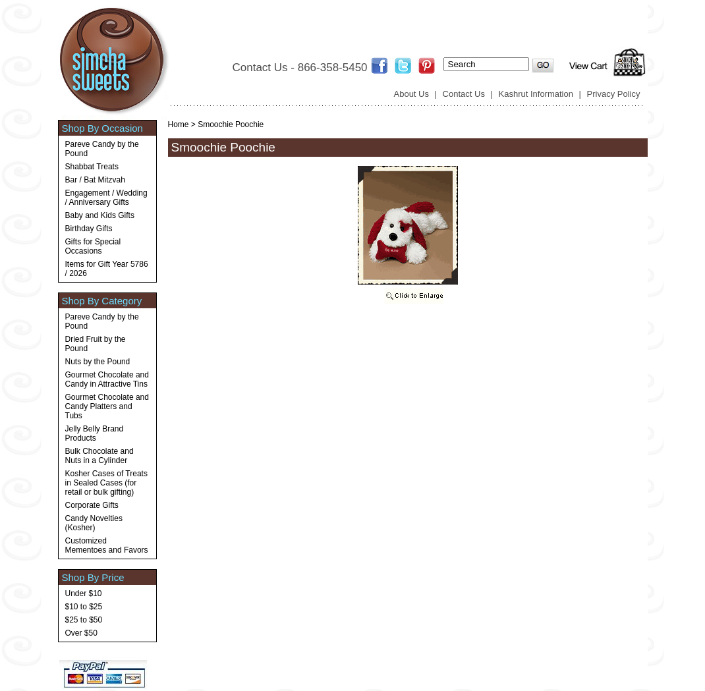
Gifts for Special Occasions (93, 246)
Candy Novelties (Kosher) (94, 523)
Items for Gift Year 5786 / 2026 (106, 269)
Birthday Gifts (89, 228)
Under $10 (83, 593)
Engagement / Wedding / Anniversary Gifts (106, 197)
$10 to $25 (84, 606)
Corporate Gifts (92, 505)
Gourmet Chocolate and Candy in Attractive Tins (107, 379)
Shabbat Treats (92, 166)
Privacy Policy (613, 94)
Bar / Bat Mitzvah (95, 179)
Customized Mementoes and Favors (106, 545)
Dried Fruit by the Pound (95, 344)
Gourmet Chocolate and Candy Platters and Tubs (107, 406)
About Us (411, 94)
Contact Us (464, 94)
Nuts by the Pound (97, 361)
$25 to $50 (84, 619)
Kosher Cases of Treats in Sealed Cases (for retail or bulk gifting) (106, 483)
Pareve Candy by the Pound (102, 149)
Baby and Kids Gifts (99, 215)
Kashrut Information (536, 94)
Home (178, 124)
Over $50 (81, 633)
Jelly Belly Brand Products (94, 433)
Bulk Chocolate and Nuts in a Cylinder (99, 456)
